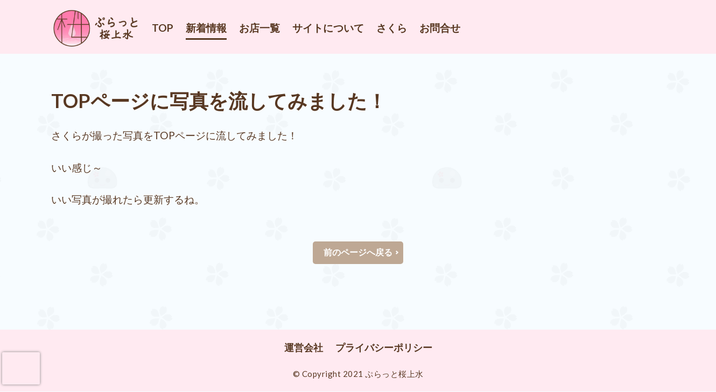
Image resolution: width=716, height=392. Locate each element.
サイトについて (328, 28)
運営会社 (303, 348)
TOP (162, 28)
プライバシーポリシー (383, 348)
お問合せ (439, 28)
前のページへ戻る (358, 252)
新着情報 (206, 28)
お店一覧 (259, 28)
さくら (391, 28)
